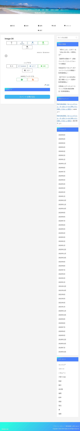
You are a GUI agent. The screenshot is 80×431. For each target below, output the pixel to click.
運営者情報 (67, 426)
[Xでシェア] (12, 43)
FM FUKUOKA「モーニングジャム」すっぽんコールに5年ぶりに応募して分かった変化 (67, 106)
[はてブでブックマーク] (27, 43)
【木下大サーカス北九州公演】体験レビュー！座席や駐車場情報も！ (67, 79)
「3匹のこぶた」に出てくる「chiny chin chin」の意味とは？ (67, 52)
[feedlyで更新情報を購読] (25, 71)
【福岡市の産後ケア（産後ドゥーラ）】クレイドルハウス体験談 (67, 61)
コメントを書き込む (27, 88)
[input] (67, 37)
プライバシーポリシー (57, 426)
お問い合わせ (75, 426)
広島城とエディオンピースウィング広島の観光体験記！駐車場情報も (67, 88)
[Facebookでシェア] (19, 43)
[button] (42, 43)
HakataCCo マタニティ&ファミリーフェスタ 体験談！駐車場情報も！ (67, 70)
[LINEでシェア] (35, 43)
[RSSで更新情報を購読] (29, 71)
